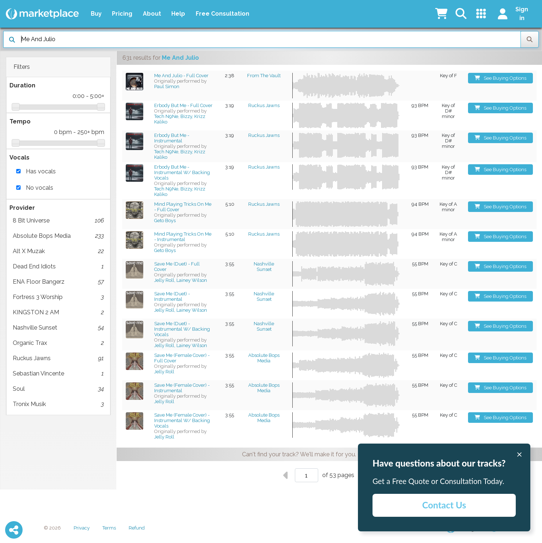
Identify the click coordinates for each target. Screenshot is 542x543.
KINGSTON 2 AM (58, 312)
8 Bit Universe (58, 220)
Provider (22, 207)
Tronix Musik (58, 404)
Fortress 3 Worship (58, 297)
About (152, 13)
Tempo (20, 121)
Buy (96, 13)
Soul (58, 389)
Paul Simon (166, 86)
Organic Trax (58, 343)
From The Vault (264, 75)
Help (178, 13)
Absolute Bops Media (58, 236)
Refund (137, 528)
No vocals (39, 187)
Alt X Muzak (58, 251)
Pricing (122, 13)
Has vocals (41, 171)
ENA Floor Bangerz (58, 282)
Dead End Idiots (58, 266)
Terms (109, 528)
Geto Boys (165, 220)
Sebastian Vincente (58, 373)
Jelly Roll (164, 371)
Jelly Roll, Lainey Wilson (180, 280)
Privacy (82, 528)
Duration (22, 85)
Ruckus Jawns (58, 358)
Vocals (19, 157)
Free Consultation (222, 13)
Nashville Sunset (58, 327)
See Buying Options (501, 78)
